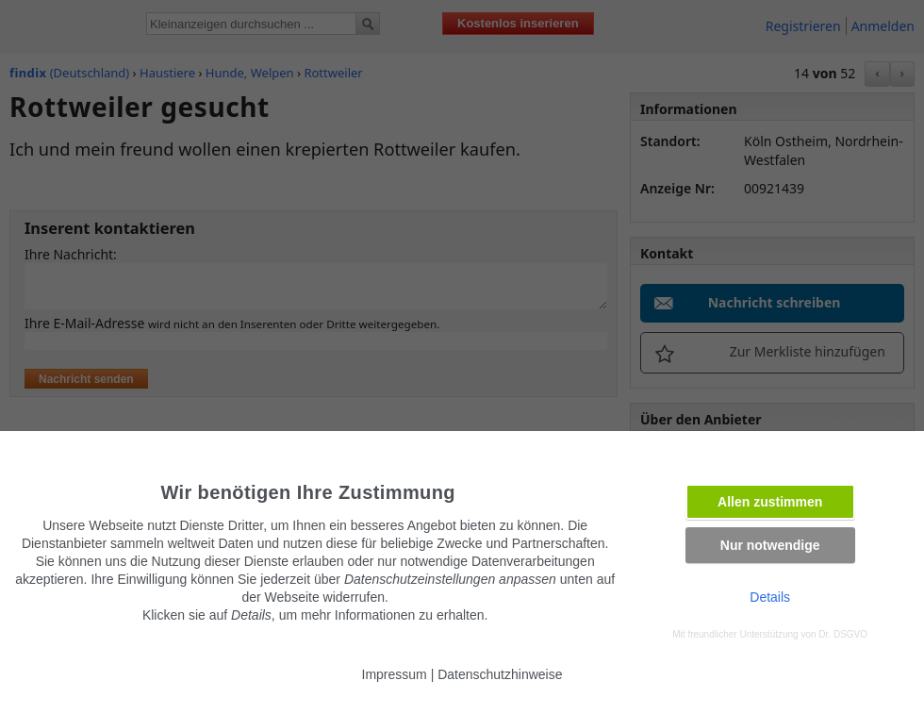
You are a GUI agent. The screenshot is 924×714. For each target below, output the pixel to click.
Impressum (394, 674)
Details (770, 597)
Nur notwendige (770, 545)
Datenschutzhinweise (499, 674)
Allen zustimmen (770, 501)
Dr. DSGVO (842, 634)
